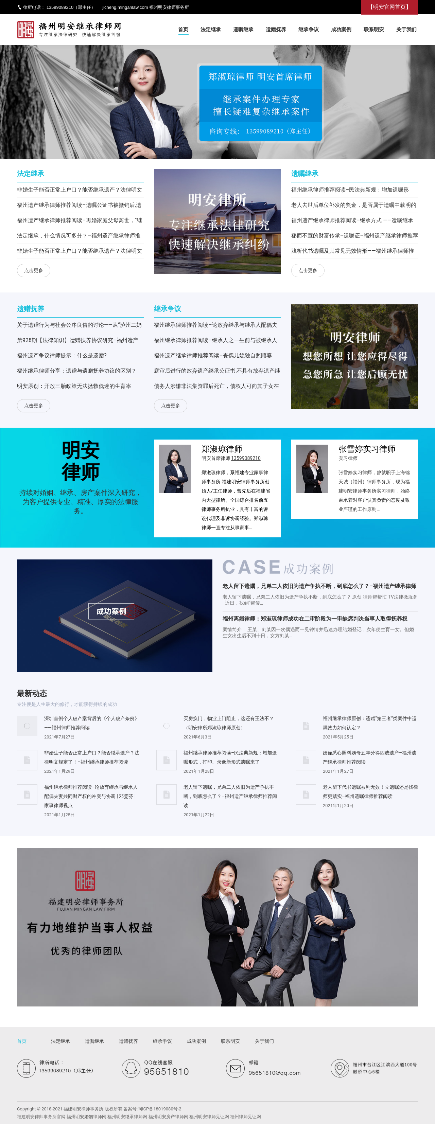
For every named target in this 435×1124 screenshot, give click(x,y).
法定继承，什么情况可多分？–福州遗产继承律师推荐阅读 (78, 237)
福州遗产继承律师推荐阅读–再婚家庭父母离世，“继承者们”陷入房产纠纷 (79, 221)
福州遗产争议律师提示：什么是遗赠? (62, 355)
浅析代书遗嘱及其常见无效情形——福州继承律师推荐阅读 (352, 252)
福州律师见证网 (245, 1116)
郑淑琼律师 (222, 449)
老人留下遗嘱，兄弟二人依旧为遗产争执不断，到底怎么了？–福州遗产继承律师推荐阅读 (319, 587)
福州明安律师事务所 (169, 7)
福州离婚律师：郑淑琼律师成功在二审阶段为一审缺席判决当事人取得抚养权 (315, 618)
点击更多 (33, 270)
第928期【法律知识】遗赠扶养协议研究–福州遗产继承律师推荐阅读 (77, 341)
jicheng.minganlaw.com (125, 7)
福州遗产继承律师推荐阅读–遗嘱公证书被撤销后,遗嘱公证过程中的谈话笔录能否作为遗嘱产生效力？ (79, 206)
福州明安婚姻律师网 (86, 1116)
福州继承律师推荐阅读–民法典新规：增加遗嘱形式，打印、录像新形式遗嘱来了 (350, 191)
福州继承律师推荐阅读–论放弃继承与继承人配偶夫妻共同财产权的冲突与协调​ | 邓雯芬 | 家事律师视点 (215, 326)
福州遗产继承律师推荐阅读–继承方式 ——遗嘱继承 (352, 220)
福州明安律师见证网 (209, 1116)
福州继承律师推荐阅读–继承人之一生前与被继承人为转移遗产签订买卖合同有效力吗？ (215, 341)
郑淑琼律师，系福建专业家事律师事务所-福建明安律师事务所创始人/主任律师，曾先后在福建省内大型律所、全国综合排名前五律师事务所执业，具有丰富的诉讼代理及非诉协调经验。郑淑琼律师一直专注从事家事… (236, 500)
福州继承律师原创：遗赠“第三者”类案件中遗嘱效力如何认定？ (370, 723)
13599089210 (60, 7)
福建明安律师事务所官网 (41, 1116)
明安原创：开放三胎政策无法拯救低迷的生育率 (74, 386)
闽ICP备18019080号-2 (159, 1108)
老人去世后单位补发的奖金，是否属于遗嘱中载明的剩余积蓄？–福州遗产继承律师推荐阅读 (353, 206)
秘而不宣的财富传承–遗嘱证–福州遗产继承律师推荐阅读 (354, 237)
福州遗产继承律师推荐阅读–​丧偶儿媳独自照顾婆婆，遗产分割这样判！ (213, 356)
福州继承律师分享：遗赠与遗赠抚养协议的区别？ (77, 371)
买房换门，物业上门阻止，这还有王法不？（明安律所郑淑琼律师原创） (229, 723)
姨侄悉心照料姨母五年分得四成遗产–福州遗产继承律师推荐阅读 (369, 757)
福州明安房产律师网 (168, 1116)
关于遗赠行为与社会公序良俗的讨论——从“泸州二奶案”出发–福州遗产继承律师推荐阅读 (79, 326)
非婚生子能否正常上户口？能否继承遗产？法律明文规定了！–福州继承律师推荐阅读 (79, 191)
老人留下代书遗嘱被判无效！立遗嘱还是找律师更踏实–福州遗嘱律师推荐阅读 (370, 791)
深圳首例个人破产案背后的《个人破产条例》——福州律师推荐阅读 (91, 723)
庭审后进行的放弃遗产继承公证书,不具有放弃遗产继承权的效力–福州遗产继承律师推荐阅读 (217, 372)
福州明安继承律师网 (127, 1116)
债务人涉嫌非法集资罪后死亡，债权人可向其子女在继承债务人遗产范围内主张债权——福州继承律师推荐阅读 (216, 387)
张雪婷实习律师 (367, 449)
